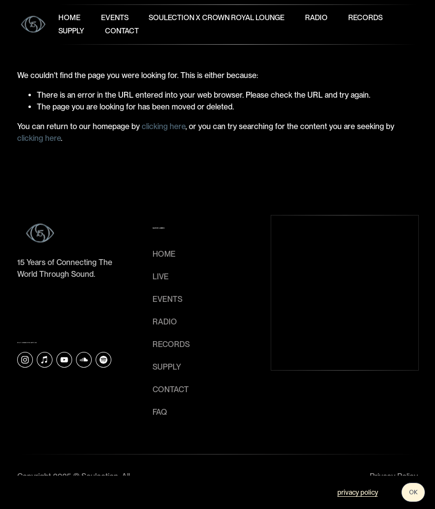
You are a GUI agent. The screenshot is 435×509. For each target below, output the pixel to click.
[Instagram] (25, 360)
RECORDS (171, 344)
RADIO (165, 321)
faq (160, 412)
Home (69, 17)
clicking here (163, 126)
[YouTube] (64, 360)
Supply (71, 31)
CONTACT (171, 389)
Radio (316, 17)
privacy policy (357, 492)
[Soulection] (103, 360)
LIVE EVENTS (167, 288)
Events (114, 17)
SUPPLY (167, 367)
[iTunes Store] (44, 360)
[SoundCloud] (84, 360)
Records (365, 17)
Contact (122, 31)
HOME (164, 254)
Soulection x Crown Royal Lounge (216, 17)
